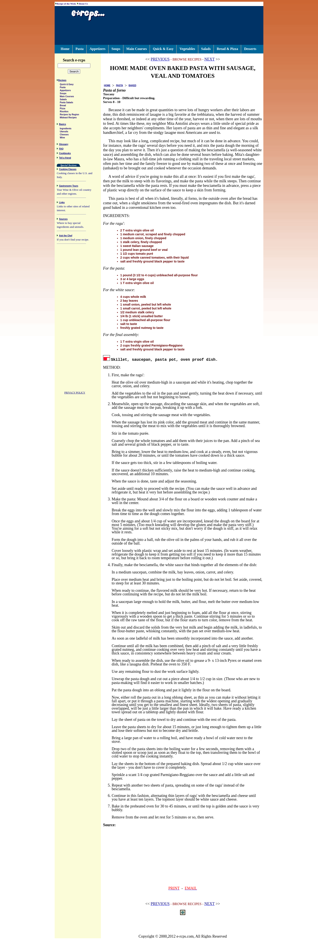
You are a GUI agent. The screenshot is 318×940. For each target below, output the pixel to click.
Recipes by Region (69, 115)
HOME (107, 85)
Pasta (79, 49)
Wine (62, 138)
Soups (115, 49)
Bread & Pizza (227, 49)
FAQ (61, 149)
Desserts (250, 49)
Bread (63, 106)
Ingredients (65, 129)
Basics (62, 125)
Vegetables (187, 49)
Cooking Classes (68, 170)
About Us (83, 3)
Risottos (64, 112)
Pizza (62, 109)
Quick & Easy (163, 49)
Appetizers (97, 49)
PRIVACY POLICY (74, 393)
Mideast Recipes (68, 118)
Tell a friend (65, 158)
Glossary (63, 145)
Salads (206, 49)
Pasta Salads (66, 103)
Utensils (64, 132)
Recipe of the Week (66, 3)
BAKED (132, 85)
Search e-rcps (78, 60)
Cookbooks (65, 154)
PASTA (119, 85)
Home (65, 49)
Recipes (62, 81)
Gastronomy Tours (68, 186)
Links (62, 203)
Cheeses (64, 135)
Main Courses (136, 49)
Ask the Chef (65, 236)
